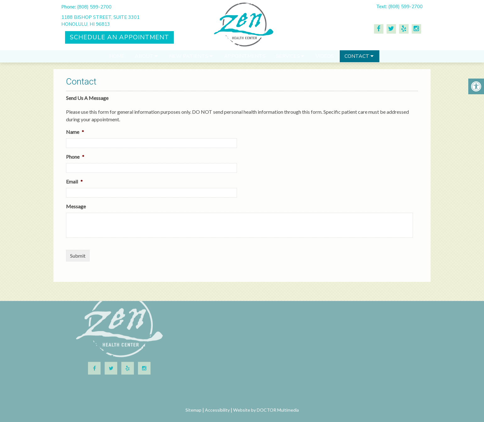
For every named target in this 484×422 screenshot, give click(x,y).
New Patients (188, 59)
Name (75, 132)
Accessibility (217, 410)
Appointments (245, 59)
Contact (356, 59)
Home (116, 59)
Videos (325, 59)
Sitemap (193, 410)
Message (76, 206)
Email (74, 181)
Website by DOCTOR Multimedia (266, 410)
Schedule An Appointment (119, 37)
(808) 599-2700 (94, 7)
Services (288, 59)
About (144, 59)
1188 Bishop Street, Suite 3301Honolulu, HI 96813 (100, 21)
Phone (75, 157)
